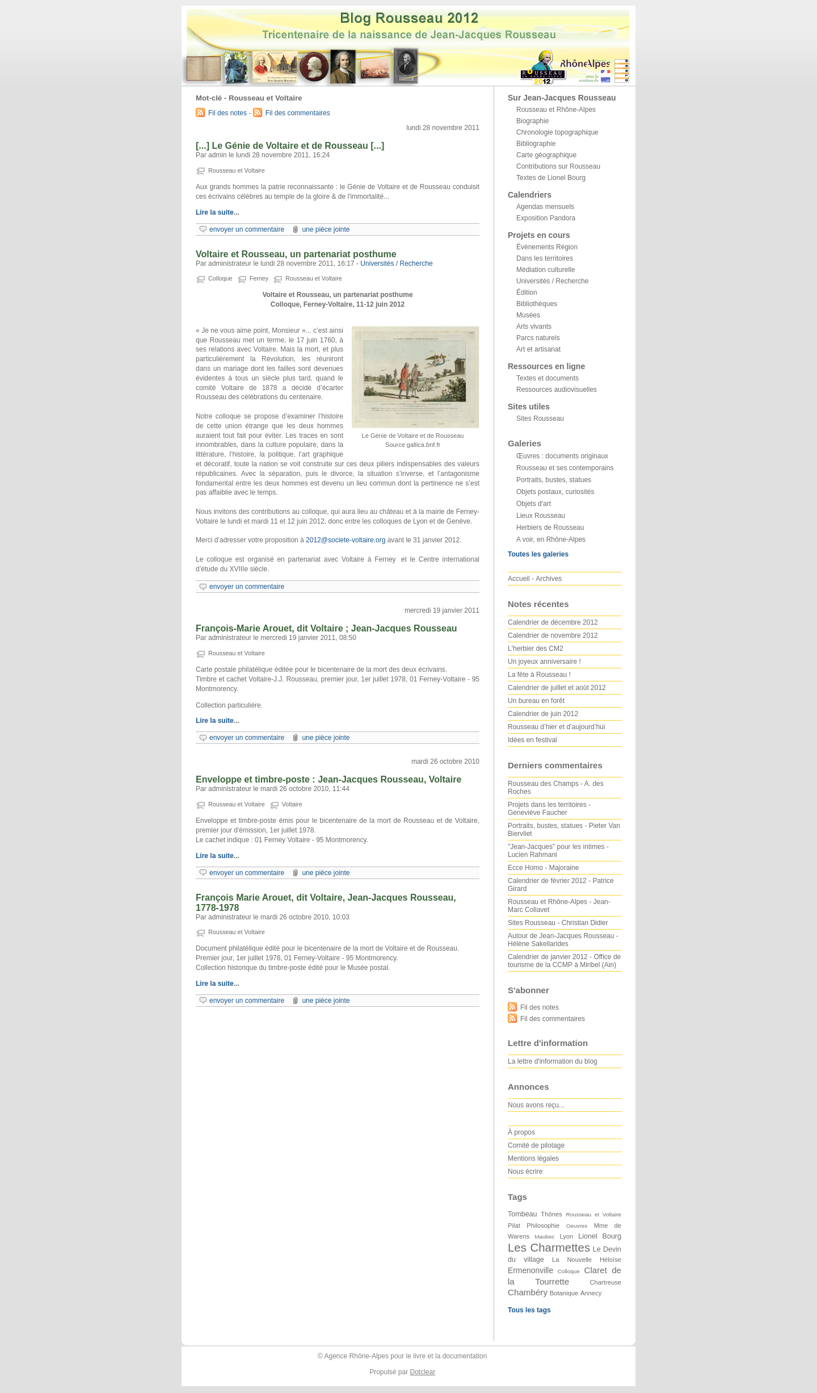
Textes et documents (547, 378)
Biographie (532, 121)
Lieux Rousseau (540, 515)
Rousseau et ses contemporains (564, 468)
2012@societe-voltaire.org (345, 540)
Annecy (590, 1293)
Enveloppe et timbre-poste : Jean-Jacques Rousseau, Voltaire (328, 779)
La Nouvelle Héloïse (586, 1259)
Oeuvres (576, 1226)
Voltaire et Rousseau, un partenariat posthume (296, 254)
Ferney (259, 278)
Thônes (551, 1214)
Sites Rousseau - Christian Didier (558, 923)
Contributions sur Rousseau (558, 166)
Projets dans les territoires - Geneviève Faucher (549, 809)
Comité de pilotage (536, 1145)
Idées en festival (532, 740)
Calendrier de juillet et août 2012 (557, 688)
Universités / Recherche (396, 263)
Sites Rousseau (540, 418)
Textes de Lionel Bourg (551, 178)
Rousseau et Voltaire (236, 170)
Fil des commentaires (298, 113)
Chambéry (528, 1292)
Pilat (514, 1225)
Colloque (220, 278)
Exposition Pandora (545, 218)
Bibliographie (535, 144)
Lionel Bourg (599, 1236)
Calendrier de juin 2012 (543, 714)
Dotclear (423, 1372)
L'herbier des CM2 (535, 648)
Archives (549, 579)
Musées (528, 315)
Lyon (566, 1236)
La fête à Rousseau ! (539, 675)
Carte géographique (546, 155)
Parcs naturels (538, 338)
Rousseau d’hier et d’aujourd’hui (556, 727)
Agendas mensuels (545, 207)
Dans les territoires (544, 258)
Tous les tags (529, 1310)
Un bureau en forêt (536, 701)
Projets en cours (539, 235)
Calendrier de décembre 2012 (553, 622)
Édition (526, 292)
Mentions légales (533, 1158)
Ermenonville (530, 1270)
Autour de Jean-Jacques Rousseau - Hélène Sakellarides (563, 940)
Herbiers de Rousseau (550, 527)
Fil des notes (227, 113)
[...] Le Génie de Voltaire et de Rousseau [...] (290, 145)
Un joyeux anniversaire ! (544, 662)
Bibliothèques (536, 304)
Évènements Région (547, 247)
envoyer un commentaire (246, 229)
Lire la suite (215, 212)
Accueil (519, 579)
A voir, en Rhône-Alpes (551, 539)
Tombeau (522, 1214)
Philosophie (543, 1225)
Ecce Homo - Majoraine (543, 868)
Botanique (564, 1293)
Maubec (544, 1236)
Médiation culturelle (545, 270)
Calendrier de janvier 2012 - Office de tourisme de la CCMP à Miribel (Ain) (564, 961)
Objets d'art (533, 503)
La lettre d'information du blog (552, 1061)
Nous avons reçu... (536, 1105)
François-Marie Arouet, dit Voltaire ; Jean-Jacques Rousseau (326, 628)
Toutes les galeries (538, 554)
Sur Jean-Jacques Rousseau (562, 97)
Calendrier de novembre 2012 (553, 635)
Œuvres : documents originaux (562, 456)
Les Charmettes (549, 1247)
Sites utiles (529, 406)
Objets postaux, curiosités (555, 491)
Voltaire (292, 804)
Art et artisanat (538, 349)
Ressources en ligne (546, 366)
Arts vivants (533, 327)
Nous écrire (525, 1172)
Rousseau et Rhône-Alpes (556, 110)
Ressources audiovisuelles (556, 390)
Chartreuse (606, 1282)
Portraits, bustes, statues (553, 480)
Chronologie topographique (557, 132)
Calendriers (529, 194)
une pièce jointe (325, 229)
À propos (521, 1132)
